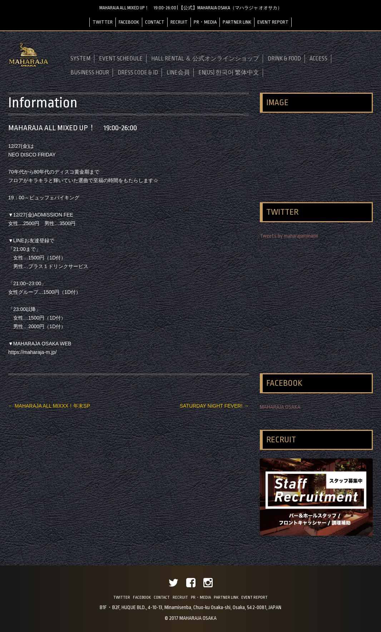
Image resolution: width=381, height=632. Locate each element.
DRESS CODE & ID (138, 72)
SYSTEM (80, 58)
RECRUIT (179, 22)
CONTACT (154, 22)
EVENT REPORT (272, 22)
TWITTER (103, 22)
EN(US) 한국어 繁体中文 (228, 72)
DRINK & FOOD (284, 58)
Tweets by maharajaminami (289, 236)
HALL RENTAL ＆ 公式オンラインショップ (205, 58)
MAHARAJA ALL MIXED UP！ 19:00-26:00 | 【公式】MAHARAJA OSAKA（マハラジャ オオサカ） (190, 7)
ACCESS (318, 58)
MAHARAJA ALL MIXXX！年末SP (49, 406)
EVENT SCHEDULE (121, 58)
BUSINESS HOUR (89, 72)
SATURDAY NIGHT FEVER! (214, 406)
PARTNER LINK (237, 22)
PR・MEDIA (205, 22)
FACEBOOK (129, 22)
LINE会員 (178, 72)
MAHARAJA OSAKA (280, 407)
